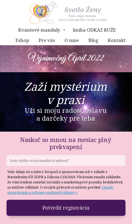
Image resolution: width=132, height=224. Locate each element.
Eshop (22, 40)
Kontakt (116, 40)
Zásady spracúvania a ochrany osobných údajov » (60, 190)
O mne (72, 40)
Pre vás (47, 40)
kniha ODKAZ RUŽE (94, 30)
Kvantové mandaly (39, 30)
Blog (93, 40)
